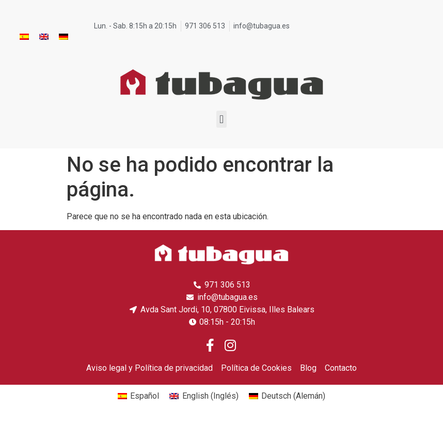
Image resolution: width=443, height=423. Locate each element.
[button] (221, 119)
